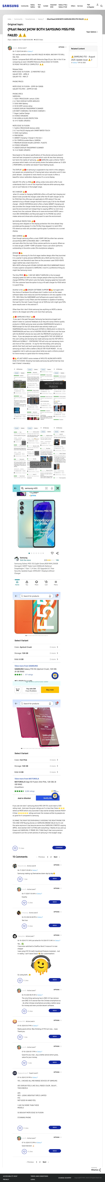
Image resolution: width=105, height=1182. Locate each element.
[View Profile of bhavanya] (25, 913)
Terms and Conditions (39, 1176)
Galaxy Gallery (32, 6)
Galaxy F (30, 51)
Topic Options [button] (91, 32)
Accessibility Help (10, 1176)
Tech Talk (39, 6)
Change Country (64, 1178)
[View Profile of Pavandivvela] (22, 866)
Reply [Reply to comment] (55, 878)
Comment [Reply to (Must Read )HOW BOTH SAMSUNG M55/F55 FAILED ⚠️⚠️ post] (59, 847)
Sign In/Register (90, 6)
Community (24, 6)
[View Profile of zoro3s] (15, 48)
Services (80, 6)
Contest (45, 6)
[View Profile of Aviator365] (21, 1021)
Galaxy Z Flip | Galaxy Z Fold (63, 6)
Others (73, 6)
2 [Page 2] (39, 1162)
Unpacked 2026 (53, 6)
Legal (33, 1179)
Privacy (6, 1179)
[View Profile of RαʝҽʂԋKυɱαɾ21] (23, 1073)
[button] (62, 47)
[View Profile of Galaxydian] (21, 936)
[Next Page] (56, 857)
